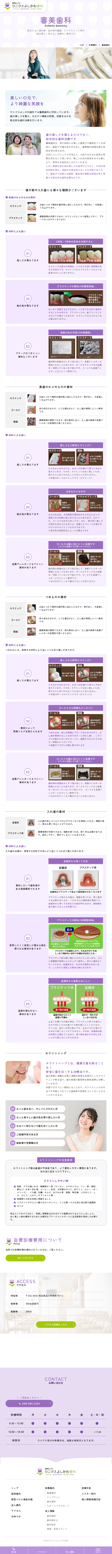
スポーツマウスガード (58, 1505)
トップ (14, 1488)
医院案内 (16, 1493)
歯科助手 (51, 1524)
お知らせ (16, 1516)
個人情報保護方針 (91, 1499)
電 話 (14, 1551)
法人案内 (16, 1505)
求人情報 (70, 1551)
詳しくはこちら (25, 1257)
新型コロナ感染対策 (22, 1499)
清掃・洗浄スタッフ (57, 1528)
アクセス (42, 1551)
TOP (82, 45)
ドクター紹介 (89, 1493)
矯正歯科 (51, 1501)
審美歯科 (106, 45)
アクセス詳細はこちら (56, 1324)
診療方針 (86, 1488)
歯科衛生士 (52, 1520)
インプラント (53, 1497)
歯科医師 (51, 1515)
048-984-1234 (31, 1403)
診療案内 (93, 45)
